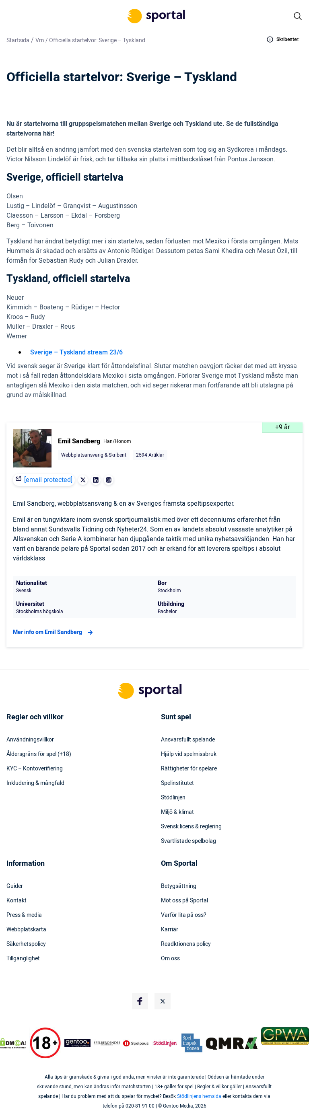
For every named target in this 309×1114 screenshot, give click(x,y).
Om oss (170, 959)
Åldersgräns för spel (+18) (38, 754)
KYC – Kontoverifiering (34, 769)
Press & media (24, 915)
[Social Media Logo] (140, 1001)
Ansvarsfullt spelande (188, 740)
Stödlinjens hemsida (199, 1096)
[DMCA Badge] (13, 1043)
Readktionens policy (186, 944)
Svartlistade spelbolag (188, 841)
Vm (39, 40)
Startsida (17, 40)
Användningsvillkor (30, 740)
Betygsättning (178, 886)
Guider (14, 886)
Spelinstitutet (177, 783)
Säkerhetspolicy (26, 944)
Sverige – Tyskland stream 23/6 (76, 352)
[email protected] (48, 480)
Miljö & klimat (177, 812)
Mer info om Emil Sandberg (54, 632)
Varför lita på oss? (183, 915)
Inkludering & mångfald (35, 783)
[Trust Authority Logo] (77, 1043)
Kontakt (16, 901)
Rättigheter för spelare (189, 769)
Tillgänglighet (23, 959)
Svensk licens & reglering (191, 827)
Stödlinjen (173, 798)
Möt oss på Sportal (184, 901)
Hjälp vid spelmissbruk (188, 754)
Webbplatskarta (26, 930)
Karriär (169, 930)
